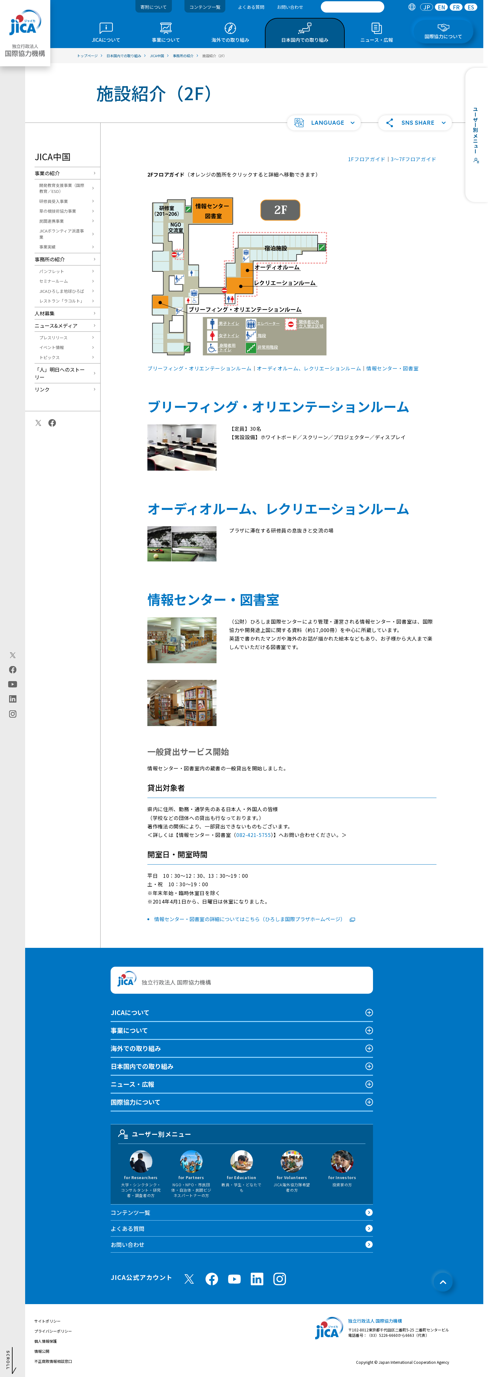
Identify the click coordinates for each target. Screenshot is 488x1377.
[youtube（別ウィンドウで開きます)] (12, 684)
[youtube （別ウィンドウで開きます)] (234, 1278)
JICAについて (130, 1012)
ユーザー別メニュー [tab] (155, 1134)
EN (441, 7)
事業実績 (47, 247)
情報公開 (41, 1351)
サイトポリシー (47, 1321)
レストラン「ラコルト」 (61, 301)
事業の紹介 (47, 173)
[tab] (411, 7)
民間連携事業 (51, 221)
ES (471, 7)
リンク (42, 389)
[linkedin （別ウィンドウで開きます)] (257, 1279)
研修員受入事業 (53, 201)
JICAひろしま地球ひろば (61, 291)
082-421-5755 (253, 835)
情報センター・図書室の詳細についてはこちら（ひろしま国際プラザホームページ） (254, 919)
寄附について (153, 7)
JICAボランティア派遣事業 (61, 234)
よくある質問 (251, 7)
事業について (129, 1030)
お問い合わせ (290, 7)
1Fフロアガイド (367, 159)
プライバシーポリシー (53, 1331)
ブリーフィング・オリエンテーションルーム (199, 368)
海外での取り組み (136, 1048)
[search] (352, 7)
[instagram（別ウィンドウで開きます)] (12, 714)
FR (456, 7)
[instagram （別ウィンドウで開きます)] (279, 1279)
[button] (324, 122)
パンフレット (51, 271)
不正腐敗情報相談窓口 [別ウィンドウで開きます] (53, 1361)
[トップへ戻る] (443, 1282)
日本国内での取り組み (142, 1066)
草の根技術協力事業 (57, 211)
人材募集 (45, 313)
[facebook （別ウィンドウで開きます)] (212, 1279)
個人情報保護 (45, 1341)
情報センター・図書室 (392, 368)
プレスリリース (53, 338)
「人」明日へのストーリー (60, 373)
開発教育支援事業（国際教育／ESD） (61, 188)
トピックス (49, 357)
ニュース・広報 (132, 1084)
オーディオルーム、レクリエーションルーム (309, 368)
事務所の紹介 (50, 259)
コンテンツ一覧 (204, 7)
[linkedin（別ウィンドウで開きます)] (12, 698)
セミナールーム (53, 281)
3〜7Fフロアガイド (413, 159)
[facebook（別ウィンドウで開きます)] (12, 669)
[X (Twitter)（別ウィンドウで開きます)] (12, 655)
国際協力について (136, 1102)
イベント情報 (51, 347)
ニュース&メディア (56, 325)
